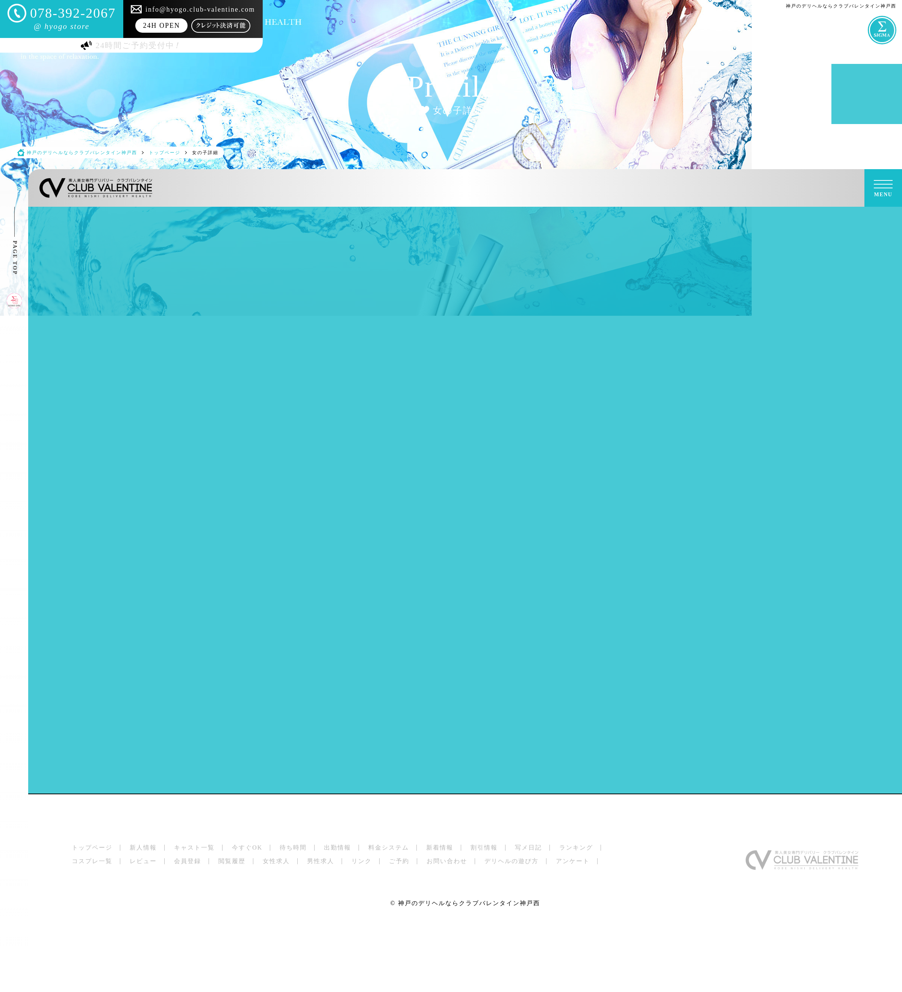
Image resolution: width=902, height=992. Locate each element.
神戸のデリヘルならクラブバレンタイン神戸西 (469, 903)
